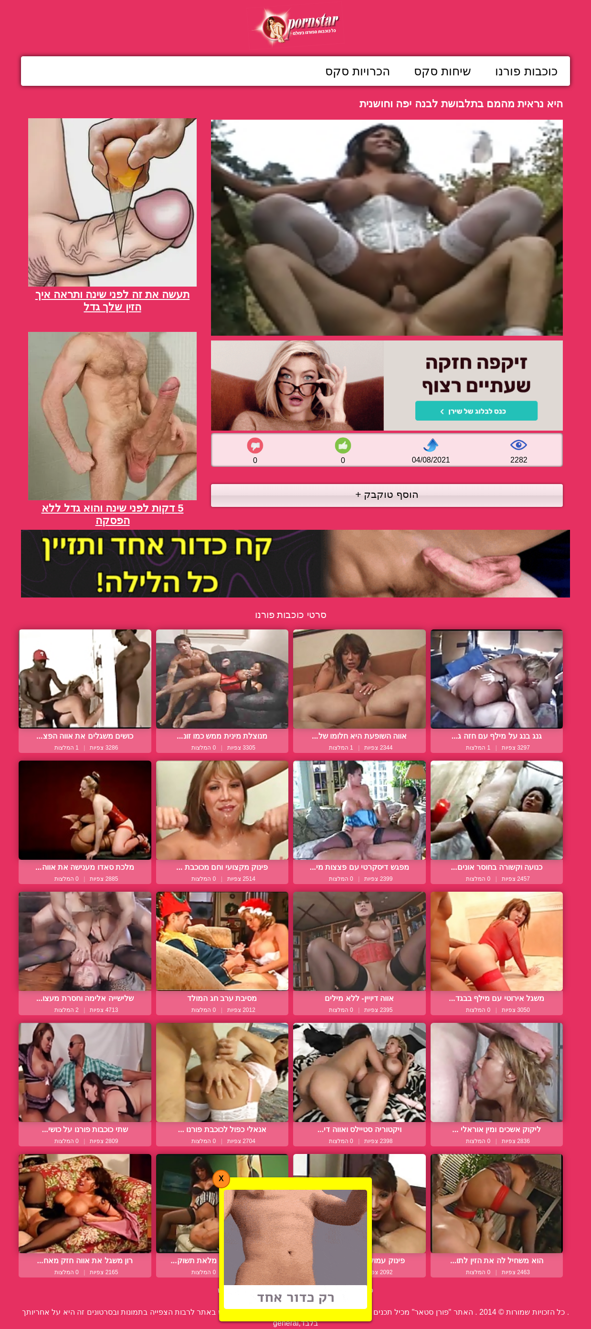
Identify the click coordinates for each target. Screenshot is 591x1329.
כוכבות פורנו (526, 71)
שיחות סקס (442, 71)
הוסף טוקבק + (387, 494)
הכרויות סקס (357, 71)
